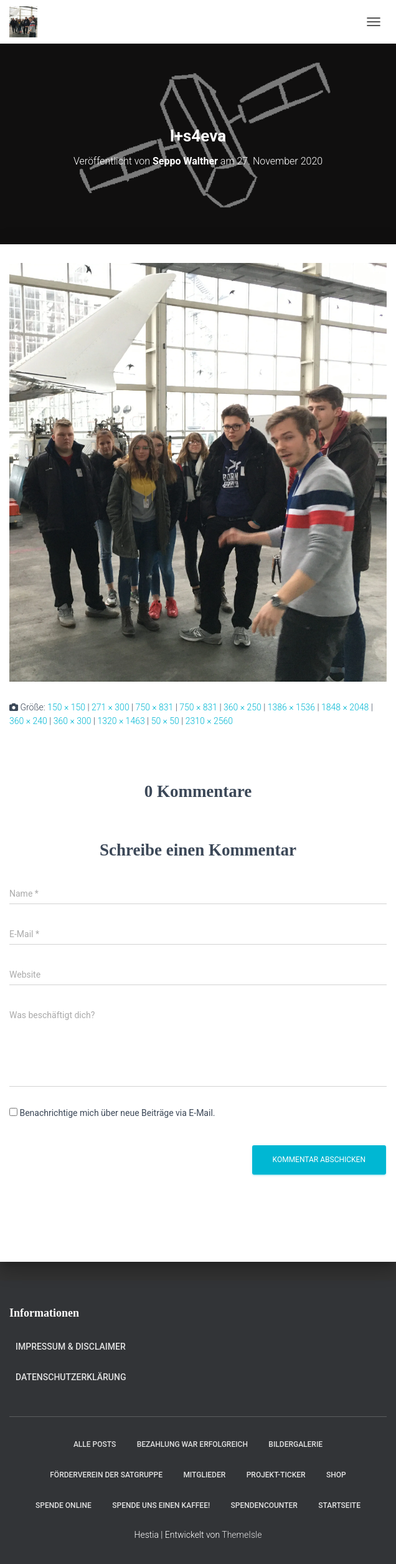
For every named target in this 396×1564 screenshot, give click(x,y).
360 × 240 (28, 721)
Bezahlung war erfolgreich (192, 1444)
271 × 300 (111, 707)
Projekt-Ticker (276, 1475)
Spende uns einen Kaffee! (161, 1505)
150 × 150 (66, 707)
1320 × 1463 (120, 721)
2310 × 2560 (209, 721)
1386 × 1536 (291, 707)
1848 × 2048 (345, 707)
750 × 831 (155, 707)
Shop (336, 1475)
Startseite (339, 1505)
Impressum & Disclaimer (71, 1347)
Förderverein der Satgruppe (106, 1475)
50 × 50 (165, 721)
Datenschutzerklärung (71, 1377)
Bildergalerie (295, 1444)
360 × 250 (243, 707)
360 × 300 (73, 721)
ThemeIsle (242, 1535)
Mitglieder (204, 1475)
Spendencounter (264, 1505)
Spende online (63, 1505)
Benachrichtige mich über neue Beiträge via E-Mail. (117, 1113)
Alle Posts (94, 1444)
